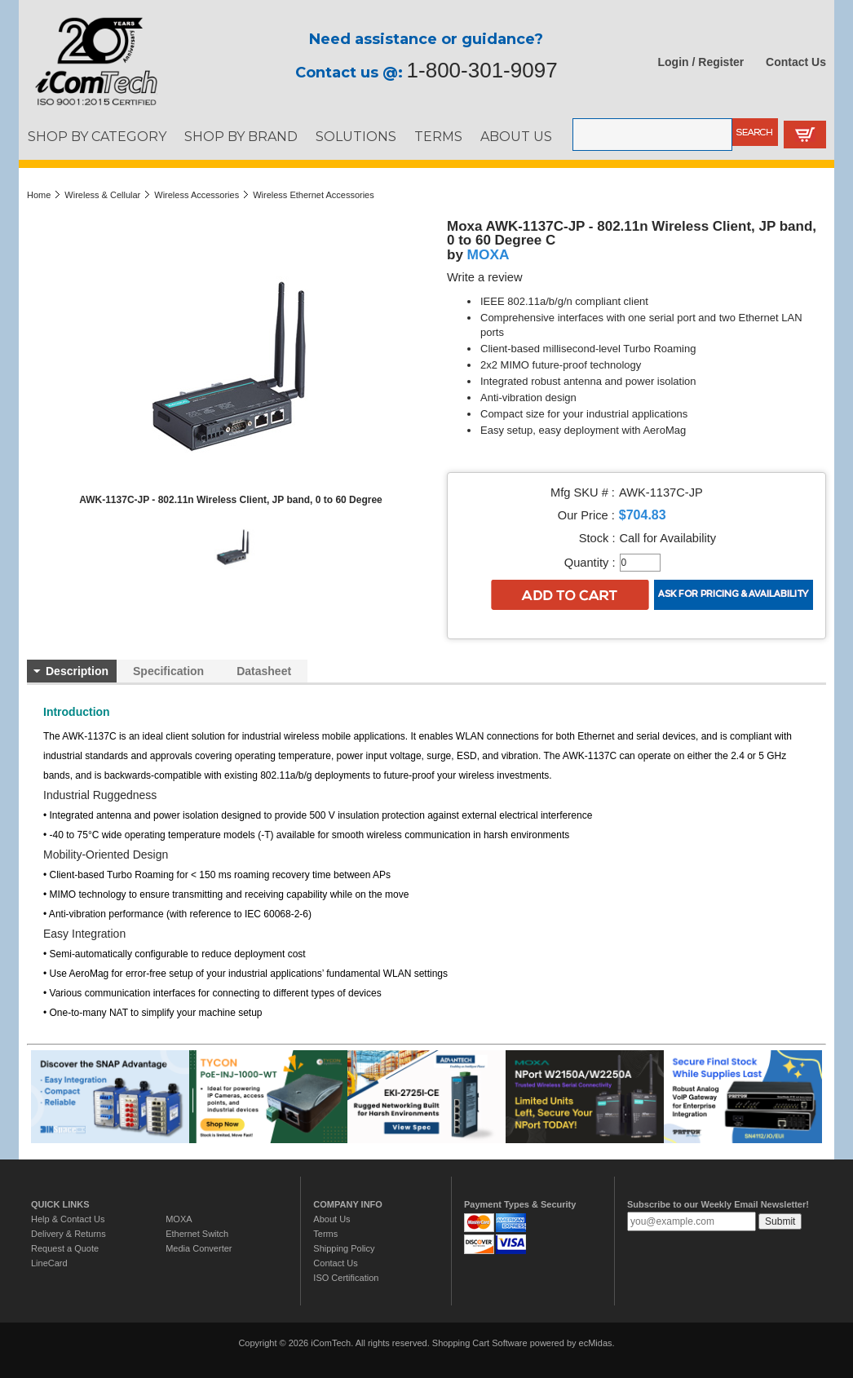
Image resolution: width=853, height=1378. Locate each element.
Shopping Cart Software (480, 1343)
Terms (325, 1234)
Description (77, 671)
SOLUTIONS (356, 136)
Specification (168, 671)
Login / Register (701, 61)
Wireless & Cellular (102, 195)
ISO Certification (345, 1278)
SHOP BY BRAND (241, 136)
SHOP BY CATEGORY (97, 136)
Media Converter (199, 1248)
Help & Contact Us (67, 1219)
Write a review (485, 277)
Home (39, 195)
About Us (331, 1219)
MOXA (488, 254)
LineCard (49, 1263)
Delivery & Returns (68, 1234)
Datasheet (263, 671)
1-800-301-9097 (482, 70)
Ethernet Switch (197, 1234)
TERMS (438, 136)
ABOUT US (516, 136)
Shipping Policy (343, 1248)
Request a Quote (65, 1248)
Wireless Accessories (196, 195)
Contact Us (796, 61)
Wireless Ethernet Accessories (313, 195)
